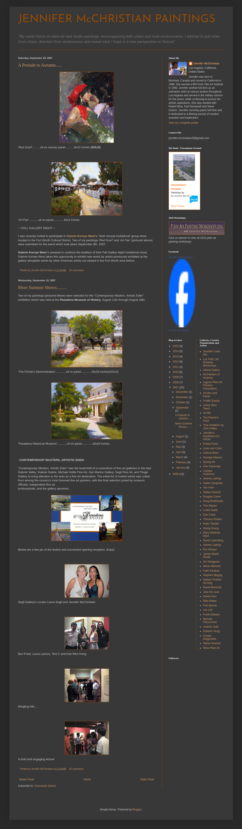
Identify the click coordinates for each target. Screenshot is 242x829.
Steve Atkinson (212, 566)
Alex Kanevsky (212, 466)
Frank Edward (211, 614)
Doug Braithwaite (213, 501)
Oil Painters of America (211, 376)
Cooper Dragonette (209, 637)
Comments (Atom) (45, 785)
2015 (176, 346)
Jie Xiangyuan (211, 561)
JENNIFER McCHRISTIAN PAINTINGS (116, 19)
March (180, 457)
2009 (176, 377)
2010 (176, 372)
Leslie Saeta (210, 510)
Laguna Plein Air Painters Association (212, 385)
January (181, 467)
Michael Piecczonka (210, 620)
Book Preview (178, 206)
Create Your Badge (179, 330)
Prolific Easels (211, 400)
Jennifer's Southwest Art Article (211, 436)
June (179, 441)
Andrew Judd (211, 626)
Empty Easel (210, 443)
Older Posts (147, 779)
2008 (176, 382)
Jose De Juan (211, 592)
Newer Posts (26, 779)
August (180, 436)
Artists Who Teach (210, 407)
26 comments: (77, 768)
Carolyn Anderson (208, 472)
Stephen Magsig (212, 575)
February (181, 462)
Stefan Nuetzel (212, 492)
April (179, 452)
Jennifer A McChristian (181, 257)
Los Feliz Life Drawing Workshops (211, 362)
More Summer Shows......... (42, 287)
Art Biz (207, 412)
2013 (176, 356)
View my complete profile (183, 122)
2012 (176, 361)
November (182, 397)
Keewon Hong (211, 631)
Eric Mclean (210, 549)
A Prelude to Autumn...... (40, 65)
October (181, 402)
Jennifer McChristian (206, 63)
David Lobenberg (213, 540)
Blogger (136, 809)
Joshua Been (211, 452)
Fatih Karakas (211, 570)
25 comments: (77, 270)
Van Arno (208, 487)
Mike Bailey (210, 600)
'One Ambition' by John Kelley (213, 427)
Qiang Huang (211, 528)
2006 (176, 474)
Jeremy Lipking (212, 478)
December (182, 391)
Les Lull (207, 609)
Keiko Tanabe (211, 523)
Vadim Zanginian (213, 483)
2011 (176, 366)
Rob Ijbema (210, 605)
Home (87, 779)
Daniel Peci (210, 596)
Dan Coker (209, 514)
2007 (176, 387)
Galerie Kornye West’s (82, 236)
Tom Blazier (210, 505)
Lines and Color (212, 448)
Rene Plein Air (211, 648)
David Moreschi (212, 587)
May (179, 446)
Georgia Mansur (212, 457)
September (182, 407)
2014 (176, 351)
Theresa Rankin (212, 519)
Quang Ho (209, 461)
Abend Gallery (211, 370)
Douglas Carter (212, 496)
